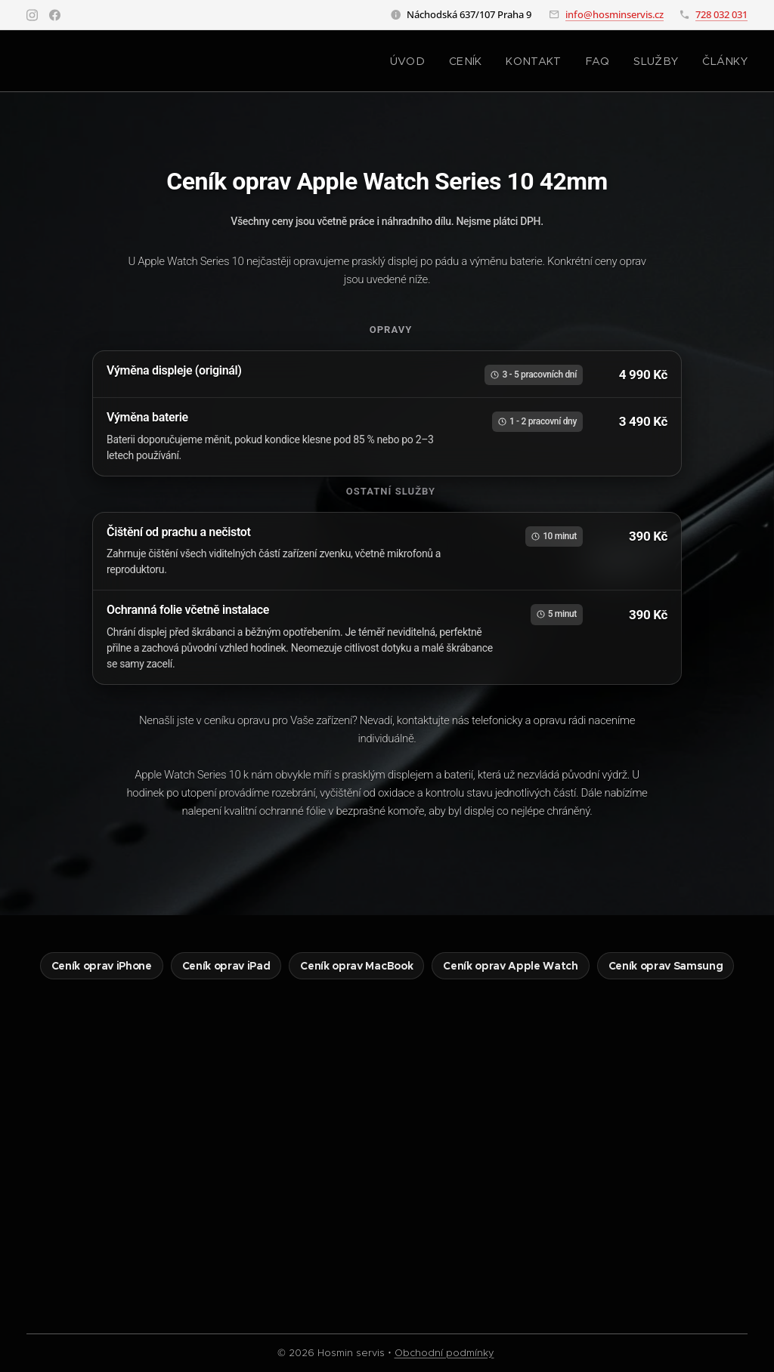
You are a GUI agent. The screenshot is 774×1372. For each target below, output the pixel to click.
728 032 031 (721, 14)
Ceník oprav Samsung (665, 966)
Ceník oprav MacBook (356, 966)
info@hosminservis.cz (614, 14)
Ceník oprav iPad (226, 966)
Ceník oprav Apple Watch (510, 966)
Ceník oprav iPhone (101, 966)
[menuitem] (430, 61)
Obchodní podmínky (444, 1352)
